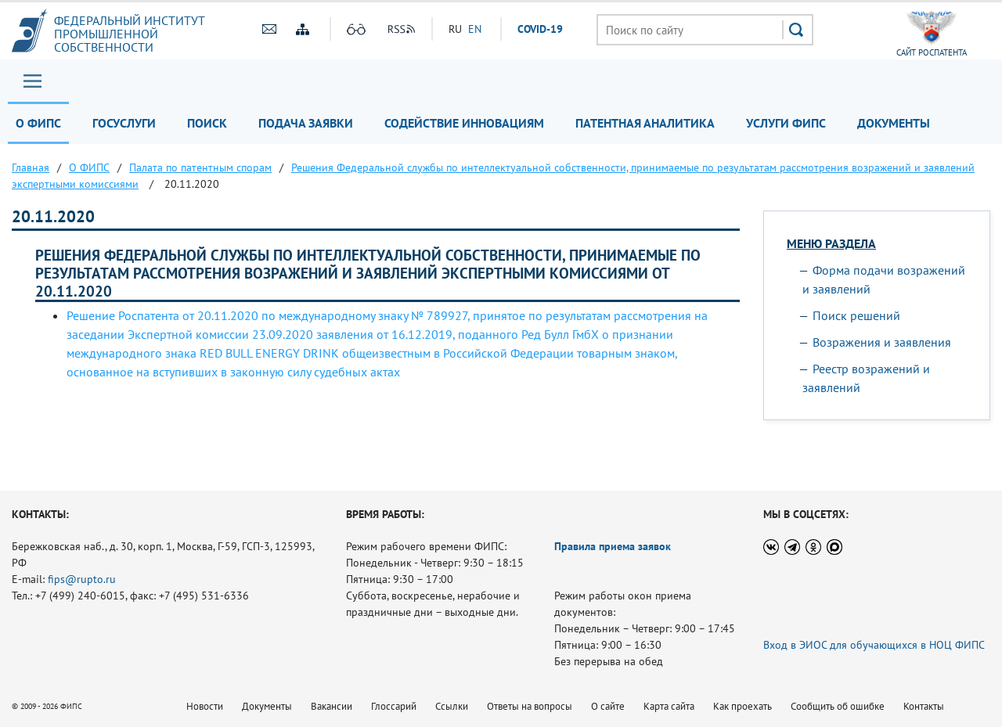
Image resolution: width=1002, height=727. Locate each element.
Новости (204, 706)
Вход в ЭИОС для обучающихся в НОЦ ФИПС (874, 645)
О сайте (608, 706)
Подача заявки (305, 123)
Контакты (923, 706)
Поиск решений (856, 315)
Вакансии (331, 706)
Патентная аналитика (645, 123)
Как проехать (742, 706)
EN (474, 29)
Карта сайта (668, 706)
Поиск (207, 123)
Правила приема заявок (612, 546)
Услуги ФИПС (786, 123)
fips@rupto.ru (82, 579)
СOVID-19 (540, 29)
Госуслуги (124, 123)
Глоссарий (393, 706)
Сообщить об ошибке (838, 706)
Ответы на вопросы (529, 706)
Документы (893, 123)
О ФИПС (38, 123)
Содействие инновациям (464, 123)
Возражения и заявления (882, 342)
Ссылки (451, 706)
